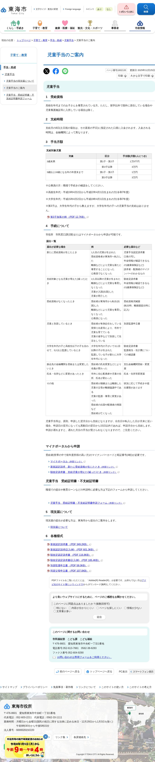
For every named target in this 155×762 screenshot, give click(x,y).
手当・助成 (56, 40)
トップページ (24, 40)
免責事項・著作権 (63, 687)
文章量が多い (63, 611)
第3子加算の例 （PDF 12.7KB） (69, 217)
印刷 (120, 75)
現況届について (59, 527)
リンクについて (87, 687)
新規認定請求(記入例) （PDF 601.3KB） (74, 549)
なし (109, 9)
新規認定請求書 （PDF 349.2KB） (70, 544)
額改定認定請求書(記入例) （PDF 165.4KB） (76, 560)
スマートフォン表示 (143, 671)
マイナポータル (68, 461)
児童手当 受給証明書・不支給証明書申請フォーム (87, 503)
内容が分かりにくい (83, 608)
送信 (99, 617)
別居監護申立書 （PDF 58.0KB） (70, 565)
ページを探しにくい (110, 608)
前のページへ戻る (70, 671)
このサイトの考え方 (140, 687)
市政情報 (140, 28)
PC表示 (123, 671)
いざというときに (126, 11)
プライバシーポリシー (35, 687)
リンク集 (60, 737)
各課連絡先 (80, 737)
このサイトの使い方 (112, 687)
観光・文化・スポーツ (90, 28)
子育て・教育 (40, 28)
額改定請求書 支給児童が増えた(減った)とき (85, 472)
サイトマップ (9, 687)
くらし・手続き (15, 28)
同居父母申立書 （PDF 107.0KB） (70, 570)
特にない (61, 608)
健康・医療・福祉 (65, 28)
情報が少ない (134, 608)
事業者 (115, 28)
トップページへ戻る (101, 671)
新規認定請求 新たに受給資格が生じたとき (84, 466)
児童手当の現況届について (20, 81)
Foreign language (73, 9)
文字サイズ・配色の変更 (47, 9)
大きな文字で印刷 (140, 75)
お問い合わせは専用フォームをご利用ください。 (84, 657)
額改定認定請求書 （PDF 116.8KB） (72, 555)
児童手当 (69, 40)
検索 (146, 11)
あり (99, 9)
